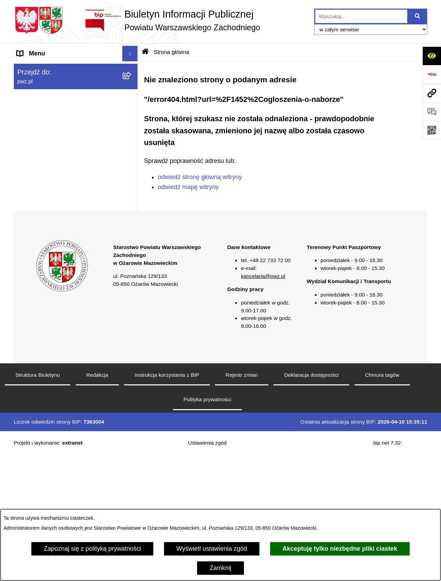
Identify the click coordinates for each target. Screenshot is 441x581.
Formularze (32, 270)
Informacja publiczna (45, 223)
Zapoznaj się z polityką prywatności (92, 548)
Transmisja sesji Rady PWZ (55, 285)
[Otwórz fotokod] (431, 130)
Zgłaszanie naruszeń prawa (55, 177)
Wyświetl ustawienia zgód (211, 548)
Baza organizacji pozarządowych (62, 192)
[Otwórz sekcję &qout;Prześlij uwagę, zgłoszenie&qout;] (431, 111)
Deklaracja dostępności (311, 501)
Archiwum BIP (36, 301)
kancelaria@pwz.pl (263, 402)
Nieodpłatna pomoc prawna (54, 208)
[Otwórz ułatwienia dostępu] (431, 55)
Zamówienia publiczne (47, 146)
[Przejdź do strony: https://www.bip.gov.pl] (431, 74)
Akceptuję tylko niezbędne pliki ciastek (340, 548)
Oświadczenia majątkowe (52, 161)
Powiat (26, 84)
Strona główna (37, 68)
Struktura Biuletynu (38, 501)
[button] (131, 85)
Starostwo (30, 99)
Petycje (27, 239)
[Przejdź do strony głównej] (137, 20)
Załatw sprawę (37, 115)
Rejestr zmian (242, 501)
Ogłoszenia (32, 130)
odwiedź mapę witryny (188, 187)
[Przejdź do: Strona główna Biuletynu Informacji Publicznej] (145, 52)
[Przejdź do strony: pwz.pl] (431, 93)
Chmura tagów (382, 501)
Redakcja (97, 501)
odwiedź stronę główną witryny (200, 177)
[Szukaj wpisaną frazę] (417, 16)
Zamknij (220, 567)
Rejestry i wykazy (41, 254)
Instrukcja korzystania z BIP (167, 501)
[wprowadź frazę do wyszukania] (361, 16)
